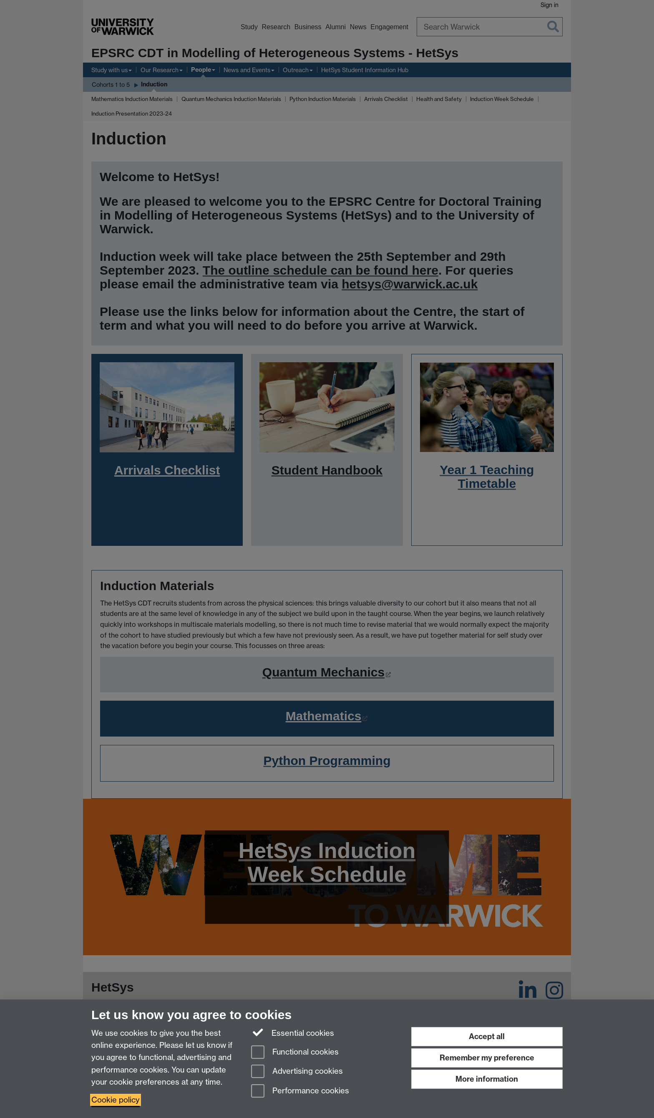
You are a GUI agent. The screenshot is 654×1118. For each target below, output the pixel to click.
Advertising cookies (297, 1072)
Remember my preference (487, 1057)
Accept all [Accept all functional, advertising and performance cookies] (487, 1036)
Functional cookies (295, 1052)
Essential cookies (292, 1032)
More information (486, 1079)
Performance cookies (300, 1091)
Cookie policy (115, 1100)
